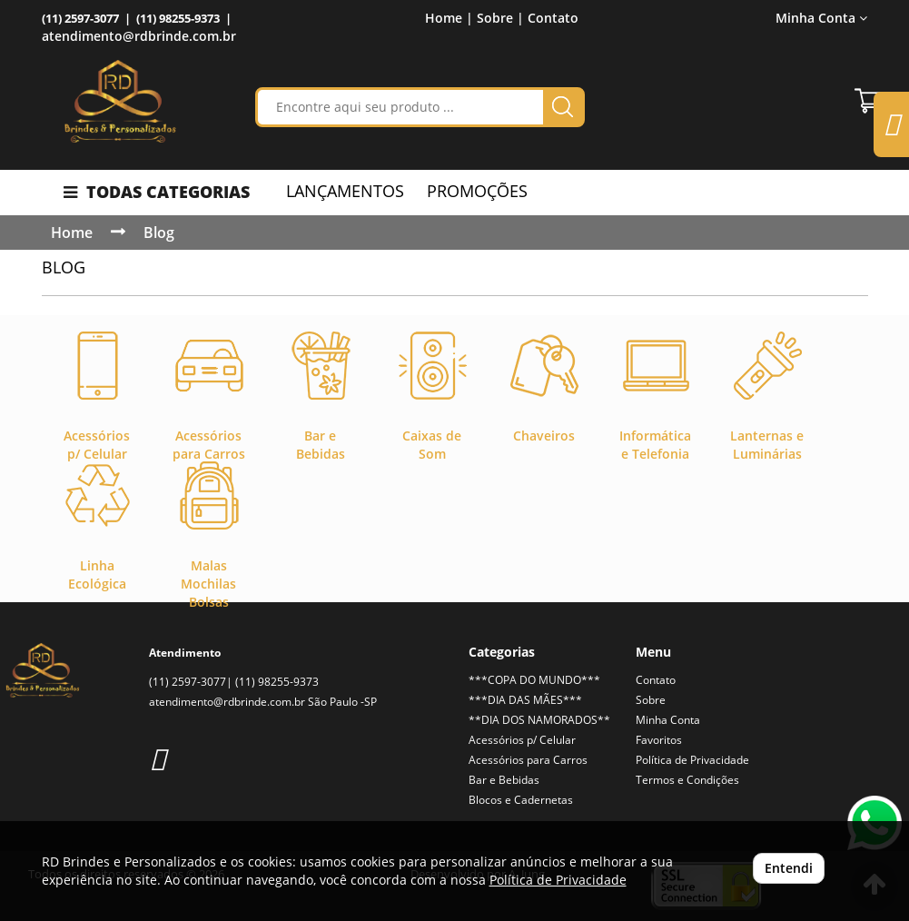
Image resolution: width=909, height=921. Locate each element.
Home (72, 233)
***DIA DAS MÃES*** (525, 700)
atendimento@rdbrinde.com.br (139, 36)
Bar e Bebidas (504, 779)
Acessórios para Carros (528, 760)
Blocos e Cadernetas (521, 799)
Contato (553, 17)
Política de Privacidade (692, 760)
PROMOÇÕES (477, 191)
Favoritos (659, 740)
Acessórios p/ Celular (522, 740)
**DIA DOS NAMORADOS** (539, 720)
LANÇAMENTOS (345, 191)
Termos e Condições (687, 779)
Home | (449, 17)
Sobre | (500, 17)
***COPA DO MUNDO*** (534, 680)
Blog (158, 233)
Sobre (651, 700)
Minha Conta (821, 17)
